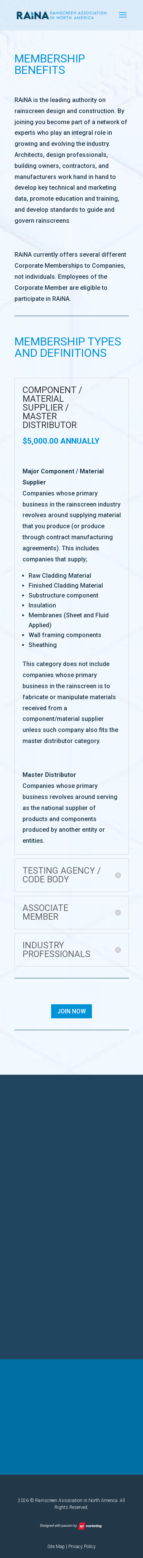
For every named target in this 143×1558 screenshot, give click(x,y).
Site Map (56, 1546)
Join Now (71, 1011)
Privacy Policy (82, 1546)
